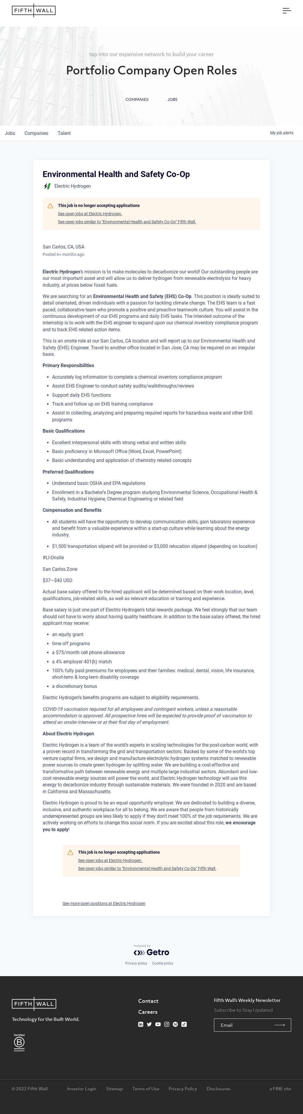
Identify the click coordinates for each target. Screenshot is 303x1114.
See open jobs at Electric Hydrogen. (90, 213)
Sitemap (114, 1088)
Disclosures (219, 1088)
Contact (148, 1000)
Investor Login (81, 1088)
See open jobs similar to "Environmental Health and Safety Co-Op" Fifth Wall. (127, 221)
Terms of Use (145, 1088)
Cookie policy (162, 963)
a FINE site (280, 1088)
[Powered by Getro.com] (151, 950)
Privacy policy (136, 963)
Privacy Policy (183, 1088)
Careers (147, 1011)
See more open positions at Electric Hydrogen (104, 903)
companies (36, 133)
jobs (10, 133)
